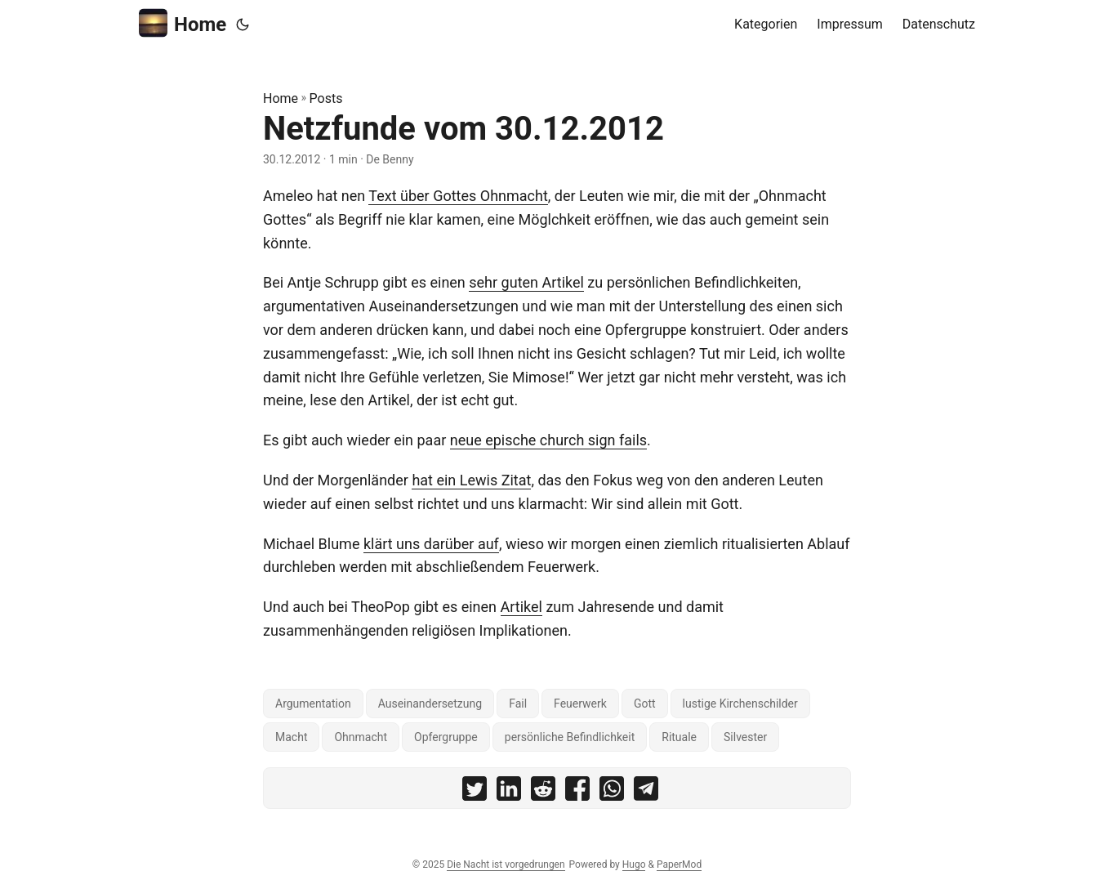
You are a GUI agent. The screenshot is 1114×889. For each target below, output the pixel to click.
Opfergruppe (446, 737)
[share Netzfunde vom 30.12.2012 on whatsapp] (611, 792)
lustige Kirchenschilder (740, 703)
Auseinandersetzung (430, 703)
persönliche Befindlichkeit (570, 737)
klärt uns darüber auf (431, 543)
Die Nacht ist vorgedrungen (505, 864)
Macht (291, 737)
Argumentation (313, 703)
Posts (326, 98)
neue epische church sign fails (548, 440)
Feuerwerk (580, 703)
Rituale (679, 737)
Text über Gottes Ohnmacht (457, 195)
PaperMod (679, 864)
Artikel (521, 606)
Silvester (745, 737)
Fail (518, 703)
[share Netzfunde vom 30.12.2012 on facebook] (577, 792)
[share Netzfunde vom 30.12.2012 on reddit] (543, 792)
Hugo (634, 864)
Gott (645, 703)
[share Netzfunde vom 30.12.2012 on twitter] (474, 792)
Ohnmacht (360, 737)
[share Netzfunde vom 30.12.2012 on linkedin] (509, 792)
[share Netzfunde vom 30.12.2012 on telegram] (646, 792)
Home (182, 23)
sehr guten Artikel (526, 282)
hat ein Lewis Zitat (471, 480)
